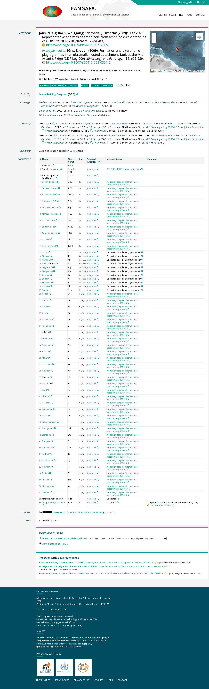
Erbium (45, 473)
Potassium (47, 282)
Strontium (46, 345)
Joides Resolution (194, 127)
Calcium (45, 275)
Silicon (45, 252)
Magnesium (47, 267)
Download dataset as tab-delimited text (64, 538)
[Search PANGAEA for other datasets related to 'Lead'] (48, 390)
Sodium (45, 278)
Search (163, 14)
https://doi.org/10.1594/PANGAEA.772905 (77, 45)
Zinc (44, 313)
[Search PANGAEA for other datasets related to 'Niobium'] (52, 371)
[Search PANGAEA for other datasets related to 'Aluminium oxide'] (59, 195)
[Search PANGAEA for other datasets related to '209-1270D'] (54, 135)
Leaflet (158, 71)
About (190, 14)
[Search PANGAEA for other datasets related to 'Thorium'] (51, 396)
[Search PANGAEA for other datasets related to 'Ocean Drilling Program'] (77, 94)
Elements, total (49, 246)
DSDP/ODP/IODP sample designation (124, 169)
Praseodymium (49, 422)
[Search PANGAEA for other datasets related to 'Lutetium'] (52, 492)
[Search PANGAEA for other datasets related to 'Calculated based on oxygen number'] (142, 252)
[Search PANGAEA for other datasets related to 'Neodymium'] (55, 428)
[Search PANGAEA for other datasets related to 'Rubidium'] (52, 339)
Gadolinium (47, 447)
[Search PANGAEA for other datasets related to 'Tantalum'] (52, 383)
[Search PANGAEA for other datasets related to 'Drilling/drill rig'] (91, 130)
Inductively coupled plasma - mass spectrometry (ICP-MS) (122, 183)
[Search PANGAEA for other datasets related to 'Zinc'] (47, 313)
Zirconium (47, 364)
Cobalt (45, 293)
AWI (202, 71)
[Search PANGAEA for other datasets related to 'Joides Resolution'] (43, 130)
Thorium (46, 396)
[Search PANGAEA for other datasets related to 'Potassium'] (53, 282)
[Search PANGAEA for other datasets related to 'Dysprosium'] (55, 460)
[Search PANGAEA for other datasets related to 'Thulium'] (51, 480)
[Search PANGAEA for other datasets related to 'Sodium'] (51, 279)
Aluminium (47, 259)
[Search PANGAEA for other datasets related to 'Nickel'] (49, 307)
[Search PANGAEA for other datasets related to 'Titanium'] (52, 256)
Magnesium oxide (50, 207)
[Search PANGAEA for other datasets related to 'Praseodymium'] (58, 422)
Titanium (46, 256)
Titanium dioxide (50, 188)
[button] (177, 50)
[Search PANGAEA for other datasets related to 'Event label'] (54, 165)
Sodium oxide (48, 226)
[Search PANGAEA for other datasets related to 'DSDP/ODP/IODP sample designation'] (142, 169)
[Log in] (204, 2)
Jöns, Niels (47, 33)
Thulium (45, 479)
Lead (44, 390)
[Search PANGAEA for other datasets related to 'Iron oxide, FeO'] (58, 201)
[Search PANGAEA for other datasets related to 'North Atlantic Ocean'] (147, 127)
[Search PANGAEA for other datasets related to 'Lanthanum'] (54, 409)
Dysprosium (47, 460)
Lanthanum (47, 409)
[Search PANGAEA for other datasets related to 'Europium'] (53, 441)
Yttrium (45, 357)
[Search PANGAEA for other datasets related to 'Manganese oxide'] (60, 214)
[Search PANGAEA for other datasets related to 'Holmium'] (52, 467)
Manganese (47, 271)
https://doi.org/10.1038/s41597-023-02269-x (60, 646)
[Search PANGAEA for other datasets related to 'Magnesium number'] (62, 499)
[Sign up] (198, 2)
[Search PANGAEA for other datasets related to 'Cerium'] (50, 415)
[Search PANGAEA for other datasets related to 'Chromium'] (53, 319)
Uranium (46, 402)
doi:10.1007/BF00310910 (161, 505)
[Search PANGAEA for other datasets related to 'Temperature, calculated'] (44, 505)
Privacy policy (81, 680)
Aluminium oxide (50, 194)
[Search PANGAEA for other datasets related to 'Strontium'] (53, 345)
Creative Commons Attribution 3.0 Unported (78, 512)
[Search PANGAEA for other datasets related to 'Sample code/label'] (61, 169)
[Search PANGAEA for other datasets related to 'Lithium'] (50, 332)
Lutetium (46, 492)
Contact (200, 14)
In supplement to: (54, 50)
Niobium (46, 370)
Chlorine (46, 239)
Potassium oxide (49, 233)
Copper (45, 300)
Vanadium (46, 326)
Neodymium (48, 428)
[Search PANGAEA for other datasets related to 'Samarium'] (53, 435)
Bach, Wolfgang (70, 33)
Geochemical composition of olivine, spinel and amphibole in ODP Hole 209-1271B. (101, 573)
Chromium (47, 319)
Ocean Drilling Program (53, 94)
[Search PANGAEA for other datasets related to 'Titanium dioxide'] (59, 188)
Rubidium (46, 338)
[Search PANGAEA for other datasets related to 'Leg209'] (173, 127)
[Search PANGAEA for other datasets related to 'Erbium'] (50, 473)
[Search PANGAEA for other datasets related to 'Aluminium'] (53, 260)
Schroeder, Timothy (101, 33)
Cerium (45, 415)
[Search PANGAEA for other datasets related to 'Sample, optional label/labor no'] (57, 178)
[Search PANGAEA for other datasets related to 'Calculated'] (118, 499)
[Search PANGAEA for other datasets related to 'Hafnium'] (51, 377)
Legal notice (43, 680)
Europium (46, 441)
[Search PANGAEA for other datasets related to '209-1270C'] (53, 123)
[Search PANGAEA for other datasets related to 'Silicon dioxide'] (57, 182)
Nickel (45, 306)
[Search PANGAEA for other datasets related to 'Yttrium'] (50, 358)
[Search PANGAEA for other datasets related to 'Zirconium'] (53, 364)
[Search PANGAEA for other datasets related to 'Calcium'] (51, 275)
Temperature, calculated (53, 502)
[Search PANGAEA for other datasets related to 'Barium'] (50, 351)
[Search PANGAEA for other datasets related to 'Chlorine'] (51, 239)
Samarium (46, 434)
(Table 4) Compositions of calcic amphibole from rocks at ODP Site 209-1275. (105, 566)
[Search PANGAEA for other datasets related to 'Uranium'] (52, 403)
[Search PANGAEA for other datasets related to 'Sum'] (47, 290)
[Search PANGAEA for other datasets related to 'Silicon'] (49, 252)
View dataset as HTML (55, 543)
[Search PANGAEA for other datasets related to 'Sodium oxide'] (56, 227)
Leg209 (167, 127)
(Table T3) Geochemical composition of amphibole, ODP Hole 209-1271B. (96, 562)
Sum (44, 290)
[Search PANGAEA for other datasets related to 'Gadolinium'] (54, 447)
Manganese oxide (50, 213)
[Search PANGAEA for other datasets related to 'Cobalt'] (50, 294)
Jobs (110, 680)
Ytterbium (46, 486)
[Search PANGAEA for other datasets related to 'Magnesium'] (54, 267)
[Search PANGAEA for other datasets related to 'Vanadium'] (53, 326)
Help (181, 14)
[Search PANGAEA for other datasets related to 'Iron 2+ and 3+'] (57, 264)
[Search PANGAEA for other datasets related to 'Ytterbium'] (53, 486)
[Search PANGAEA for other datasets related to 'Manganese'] (54, 271)
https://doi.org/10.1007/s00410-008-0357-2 (78, 62)
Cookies (98, 680)
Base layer (168, 71)
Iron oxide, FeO (49, 201)
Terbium (46, 454)
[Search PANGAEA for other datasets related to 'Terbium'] (51, 454)
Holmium (46, 466)
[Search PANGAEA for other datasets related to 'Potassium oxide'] (59, 233)
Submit (173, 14)
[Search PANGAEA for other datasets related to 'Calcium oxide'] (57, 220)
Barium (45, 351)
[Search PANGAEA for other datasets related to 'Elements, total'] (57, 246)
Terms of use (62, 680)
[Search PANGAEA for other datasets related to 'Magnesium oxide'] (60, 207)
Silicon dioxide (49, 182)
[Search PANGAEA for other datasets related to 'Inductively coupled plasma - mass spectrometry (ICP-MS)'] (128, 185)
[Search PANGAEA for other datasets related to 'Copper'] (51, 300)
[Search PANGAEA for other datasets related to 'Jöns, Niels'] (98, 169)
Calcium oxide (48, 220)
